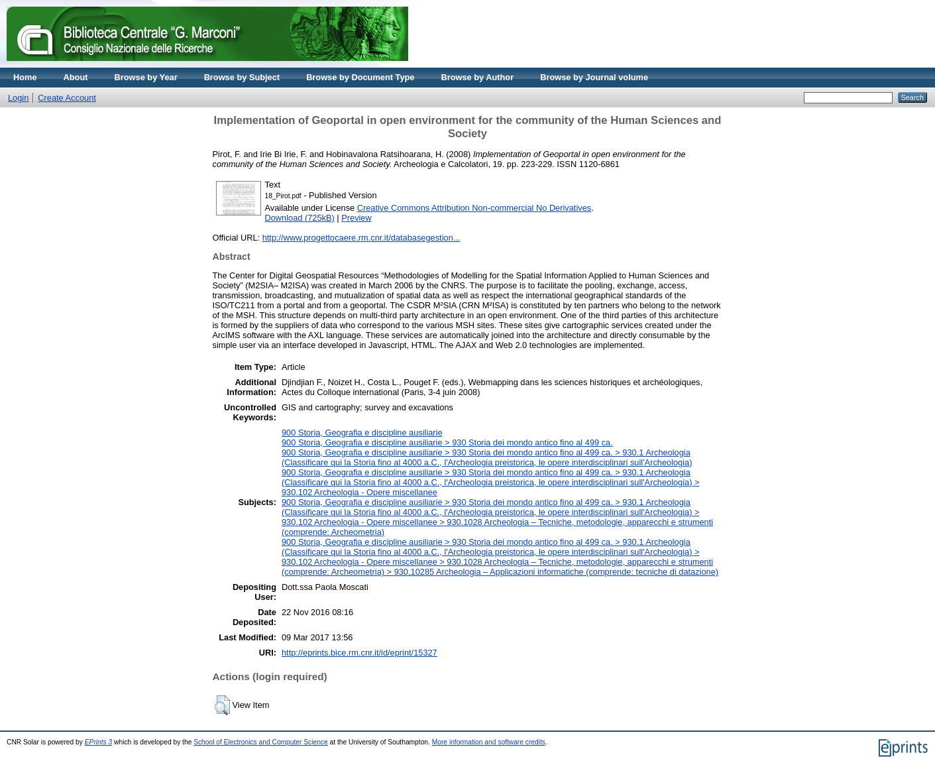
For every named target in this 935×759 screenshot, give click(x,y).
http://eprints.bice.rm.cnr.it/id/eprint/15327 (359, 653)
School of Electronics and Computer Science (260, 742)
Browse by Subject (242, 77)
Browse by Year (146, 77)
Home (25, 77)
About (76, 77)
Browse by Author (477, 77)
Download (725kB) (300, 218)
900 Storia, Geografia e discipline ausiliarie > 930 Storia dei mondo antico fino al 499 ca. (447, 442)
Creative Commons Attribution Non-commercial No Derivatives (474, 208)
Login (18, 98)
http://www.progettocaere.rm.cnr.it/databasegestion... (361, 238)
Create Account (67, 98)
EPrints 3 (99, 742)
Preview (356, 218)
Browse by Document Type (360, 77)
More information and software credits (488, 742)
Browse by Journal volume (594, 77)
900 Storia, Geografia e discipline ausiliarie (362, 433)
